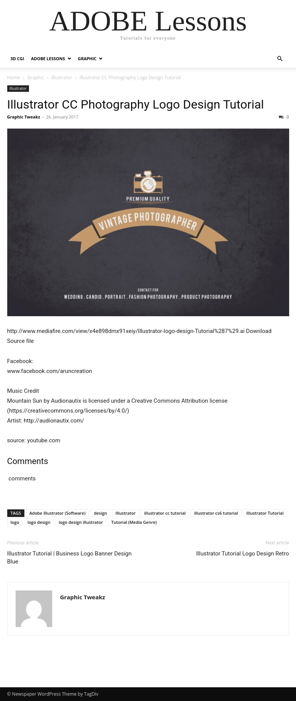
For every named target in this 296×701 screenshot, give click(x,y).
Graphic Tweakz (23, 117)
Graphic (87, 58)
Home (13, 77)
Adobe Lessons (48, 58)
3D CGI (17, 58)
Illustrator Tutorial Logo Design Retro (242, 553)
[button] (280, 58)
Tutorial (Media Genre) (134, 522)
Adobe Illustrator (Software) (57, 513)
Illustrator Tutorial (265, 513)
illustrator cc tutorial (165, 513)
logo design (38, 522)
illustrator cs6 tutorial (216, 513)
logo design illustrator (81, 522)
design (100, 513)
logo (15, 522)
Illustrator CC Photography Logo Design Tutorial (135, 104)
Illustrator (61, 77)
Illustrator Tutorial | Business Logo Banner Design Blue (69, 557)
